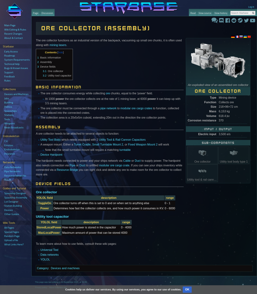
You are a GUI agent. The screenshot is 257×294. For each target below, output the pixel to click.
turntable (124, 149)
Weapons (9, 123)
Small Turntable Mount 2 (107, 144)
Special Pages (11, 232)
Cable (127, 160)
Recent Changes (13, 34)
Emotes (8, 145)
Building (8, 102)
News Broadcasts (14, 127)
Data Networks (12, 167)
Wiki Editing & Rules (15, 30)
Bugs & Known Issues (16, 68)
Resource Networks (15, 176)
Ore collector (46, 192)
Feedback (9, 76)
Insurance (9, 154)
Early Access (11, 51)
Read (193, 13)
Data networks (50, 254)
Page (35, 13)
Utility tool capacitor (52, 216)
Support (8, 72)
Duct (138, 160)
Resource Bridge (67, 169)
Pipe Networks (12, 171)
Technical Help (12, 64)
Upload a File (11, 240)
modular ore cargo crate (114, 165)
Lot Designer (11, 202)
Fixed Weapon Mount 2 (143, 144)
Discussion (47, 13)
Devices (8, 210)
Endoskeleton (12, 149)
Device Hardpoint (51, 154)
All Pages (9, 228)
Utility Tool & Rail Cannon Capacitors (122, 139)
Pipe (72, 165)
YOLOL (45, 259)
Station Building (13, 206)
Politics (8, 107)
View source (205, 13)
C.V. (6, 141)
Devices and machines (65, 268)
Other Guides (11, 214)
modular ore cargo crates (136, 108)
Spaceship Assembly (15, 198)
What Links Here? (14, 244)
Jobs (6, 98)
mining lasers (58, 45)
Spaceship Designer (15, 193)
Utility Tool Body (51, 139)
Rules (7, 81)
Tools (7, 119)
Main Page (10, 25)
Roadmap (9, 56)
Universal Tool (49, 249)
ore (108, 93)
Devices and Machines (16, 94)
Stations (9, 115)
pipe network (108, 108)
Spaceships (10, 111)
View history (221, 13)
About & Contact (13, 38)
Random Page (12, 236)
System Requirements (17, 60)
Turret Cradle (82, 144)
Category (43, 268)
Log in (251, 7)
